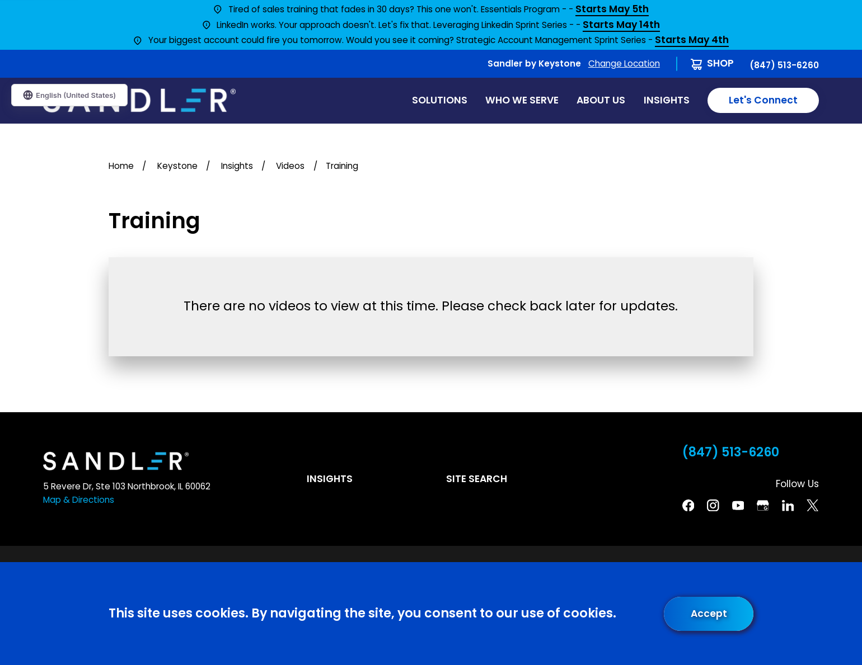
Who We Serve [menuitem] (522, 100)
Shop (720, 63)
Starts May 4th (692, 40)
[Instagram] (713, 505)
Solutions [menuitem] (439, 100)
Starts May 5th (612, 10)
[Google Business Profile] (763, 505)
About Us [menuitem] (601, 100)
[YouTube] (738, 505)
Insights (330, 478)
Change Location (624, 63)
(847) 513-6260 (784, 65)
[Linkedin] (788, 505)
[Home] (139, 100)
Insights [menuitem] (667, 100)
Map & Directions (78, 500)
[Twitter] (813, 505)
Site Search (476, 478)
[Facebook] (688, 505)
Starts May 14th (621, 25)
